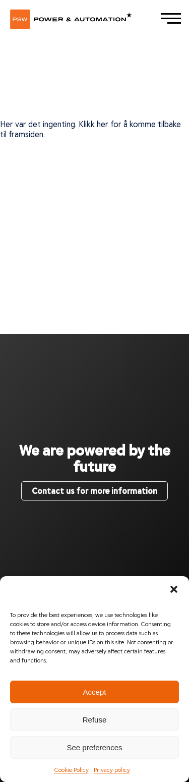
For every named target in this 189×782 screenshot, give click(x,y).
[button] (174, 589)
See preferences (94, 747)
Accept (94, 692)
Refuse (95, 719)
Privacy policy (112, 769)
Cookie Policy (71, 769)
